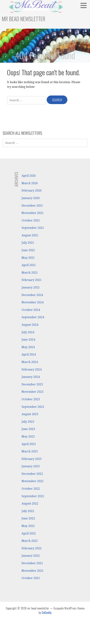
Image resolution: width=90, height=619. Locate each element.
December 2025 (32, 205)
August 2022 (30, 503)
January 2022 (31, 555)
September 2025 (33, 228)
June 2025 (28, 250)
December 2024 (32, 295)
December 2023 (32, 384)
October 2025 (31, 220)
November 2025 (32, 213)
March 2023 (30, 451)
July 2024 (28, 332)
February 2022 (31, 548)
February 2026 (31, 190)
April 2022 (29, 533)
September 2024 (33, 317)
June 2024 (28, 339)
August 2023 (30, 414)
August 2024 (30, 324)
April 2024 (29, 354)
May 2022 (28, 526)
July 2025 (28, 242)
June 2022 (28, 518)
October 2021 (31, 578)
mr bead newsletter (23, 19)
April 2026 (29, 175)
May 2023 (28, 436)
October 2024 (31, 310)
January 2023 (31, 466)
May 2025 (28, 257)
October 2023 (31, 399)
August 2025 (30, 235)
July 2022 (28, 511)
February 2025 (31, 280)
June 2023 (28, 429)
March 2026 (30, 183)
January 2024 (31, 377)
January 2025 (31, 287)
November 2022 (32, 481)
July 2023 (28, 421)
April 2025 (29, 265)
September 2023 (33, 406)
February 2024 (31, 369)
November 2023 (32, 391)
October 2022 (31, 488)
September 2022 (33, 496)
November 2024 (32, 302)
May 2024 (28, 347)
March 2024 (30, 362)
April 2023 (29, 444)
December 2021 (32, 563)
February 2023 (31, 459)
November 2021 (32, 570)
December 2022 (32, 473)
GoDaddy (46, 612)
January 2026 (31, 198)
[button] (85, 5)
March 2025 (30, 272)
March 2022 (30, 540)
